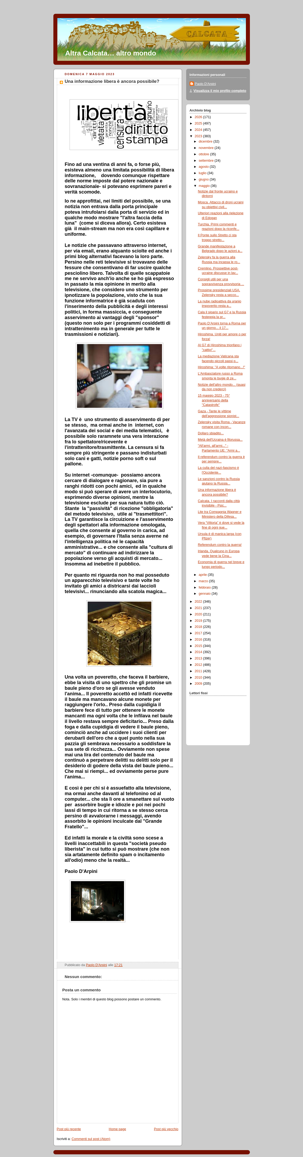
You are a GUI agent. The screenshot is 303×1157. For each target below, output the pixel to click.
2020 (199, 614)
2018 (199, 627)
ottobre (204, 154)
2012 (199, 665)
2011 (199, 671)
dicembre (206, 141)
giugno (204, 179)
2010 (199, 677)
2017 (199, 633)
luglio (203, 173)
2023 (199, 136)
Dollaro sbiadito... (211, 433)
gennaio (205, 593)
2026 (199, 117)
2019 (199, 621)
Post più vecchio (166, 1129)
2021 (199, 608)
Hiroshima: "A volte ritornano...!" (221, 367)
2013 (199, 658)
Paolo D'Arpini (205, 84)
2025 (199, 123)
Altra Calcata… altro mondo (110, 53)
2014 (199, 652)
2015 (199, 646)
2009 (199, 683)
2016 (199, 639)
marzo (204, 581)
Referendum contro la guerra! (220, 545)
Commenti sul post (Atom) (91, 1139)
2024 (199, 130)
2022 (199, 601)
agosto (204, 167)
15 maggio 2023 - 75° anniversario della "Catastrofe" (214, 400)
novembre (207, 148)
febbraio (205, 587)
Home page (117, 1129)
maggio (205, 186)
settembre (207, 160)
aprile (203, 575)
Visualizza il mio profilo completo (220, 91)
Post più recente (69, 1129)
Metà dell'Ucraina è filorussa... (220, 440)
